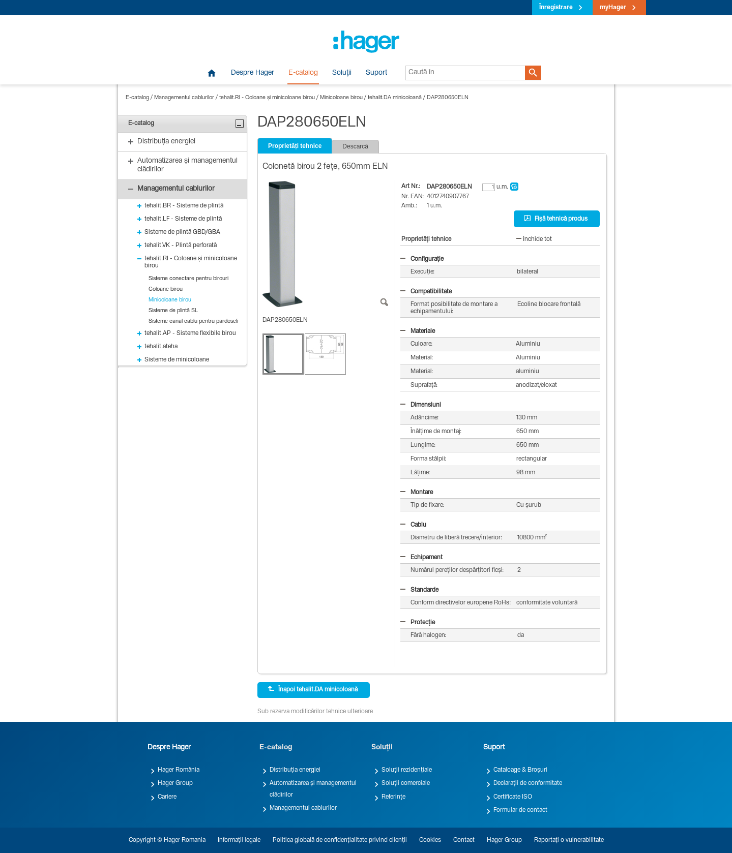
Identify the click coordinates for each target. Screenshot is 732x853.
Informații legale (239, 840)
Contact (464, 840)
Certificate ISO (512, 797)
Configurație (422, 259)
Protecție (417, 623)
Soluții (342, 73)
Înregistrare (556, 8)
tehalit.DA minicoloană (395, 98)
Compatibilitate (426, 292)
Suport (376, 73)
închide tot (534, 239)
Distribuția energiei (295, 770)
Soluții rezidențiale (407, 770)
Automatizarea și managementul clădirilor (313, 789)
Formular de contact (520, 810)
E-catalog (303, 73)
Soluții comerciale (406, 783)
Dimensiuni (420, 405)
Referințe (393, 797)
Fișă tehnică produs (556, 218)
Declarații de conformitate (527, 783)
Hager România (178, 770)
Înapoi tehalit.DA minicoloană (313, 689)
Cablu (413, 525)
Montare (416, 493)
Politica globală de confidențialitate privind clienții (340, 840)
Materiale (417, 331)
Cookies (430, 840)
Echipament (421, 558)
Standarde (419, 590)
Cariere (167, 797)
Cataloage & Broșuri (520, 770)
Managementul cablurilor (184, 98)
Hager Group (175, 783)
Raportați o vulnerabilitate (569, 840)
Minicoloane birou (341, 98)
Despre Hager (252, 73)
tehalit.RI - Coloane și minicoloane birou (267, 98)
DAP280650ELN (448, 98)
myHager (613, 8)
